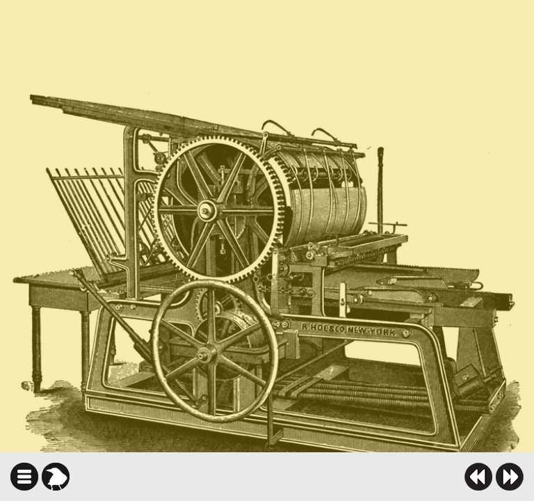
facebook (310, 476)
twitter (335, 476)
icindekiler (24, 477)
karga (56, 477)
